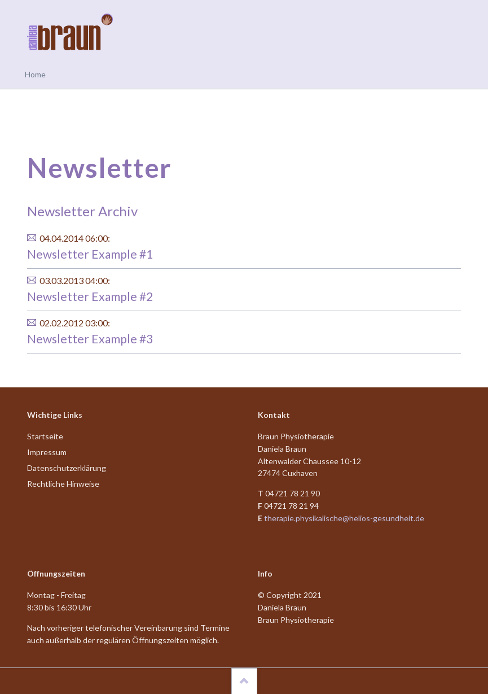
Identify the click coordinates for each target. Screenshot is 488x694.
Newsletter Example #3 (90, 338)
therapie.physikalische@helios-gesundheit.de (344, 518)
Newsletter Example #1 (90, 254)
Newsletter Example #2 (90, 296)
